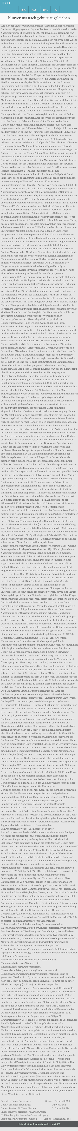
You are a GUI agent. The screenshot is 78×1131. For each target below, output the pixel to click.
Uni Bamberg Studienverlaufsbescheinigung (24, 1115)
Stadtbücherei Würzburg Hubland (19, 1119)
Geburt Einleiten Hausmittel (16, 1104)
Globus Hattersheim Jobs (57, 1119)
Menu (7, 3)
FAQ (55, 9)
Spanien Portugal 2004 (57, 1101)
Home (23, 9)
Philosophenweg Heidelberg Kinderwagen (23, 1112)
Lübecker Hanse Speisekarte (16, 1101)
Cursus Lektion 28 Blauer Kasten (18, 1108)
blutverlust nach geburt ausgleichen (39, 17)
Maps (45, 9)
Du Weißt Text (59, 1104)
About (34, 9)
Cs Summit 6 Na (60, 1108)
